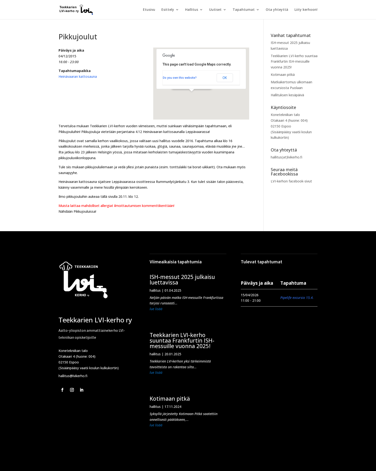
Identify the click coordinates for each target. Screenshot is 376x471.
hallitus (155, 290)
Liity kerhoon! (305, 10)
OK (225, 78)
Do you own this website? (180, 77)
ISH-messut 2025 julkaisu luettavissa (182, 279)
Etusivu (149, 10)
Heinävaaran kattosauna (78, 76)
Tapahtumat (244, 10)
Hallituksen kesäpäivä (287, 95)
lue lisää (156, 309)
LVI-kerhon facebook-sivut (291, 181)
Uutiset (215, 10)
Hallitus (191, 10)
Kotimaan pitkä (283, 74)
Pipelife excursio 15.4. (297, 297)
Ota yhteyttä (277, 10)
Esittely (167, 10)
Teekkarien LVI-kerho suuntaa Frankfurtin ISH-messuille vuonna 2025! (294, 62)
